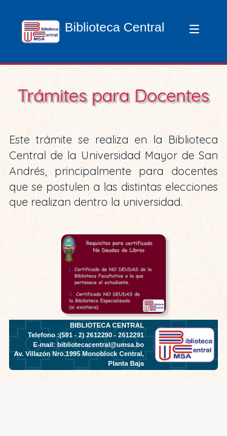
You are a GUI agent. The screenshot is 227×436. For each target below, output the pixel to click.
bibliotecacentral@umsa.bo (101, 344)
